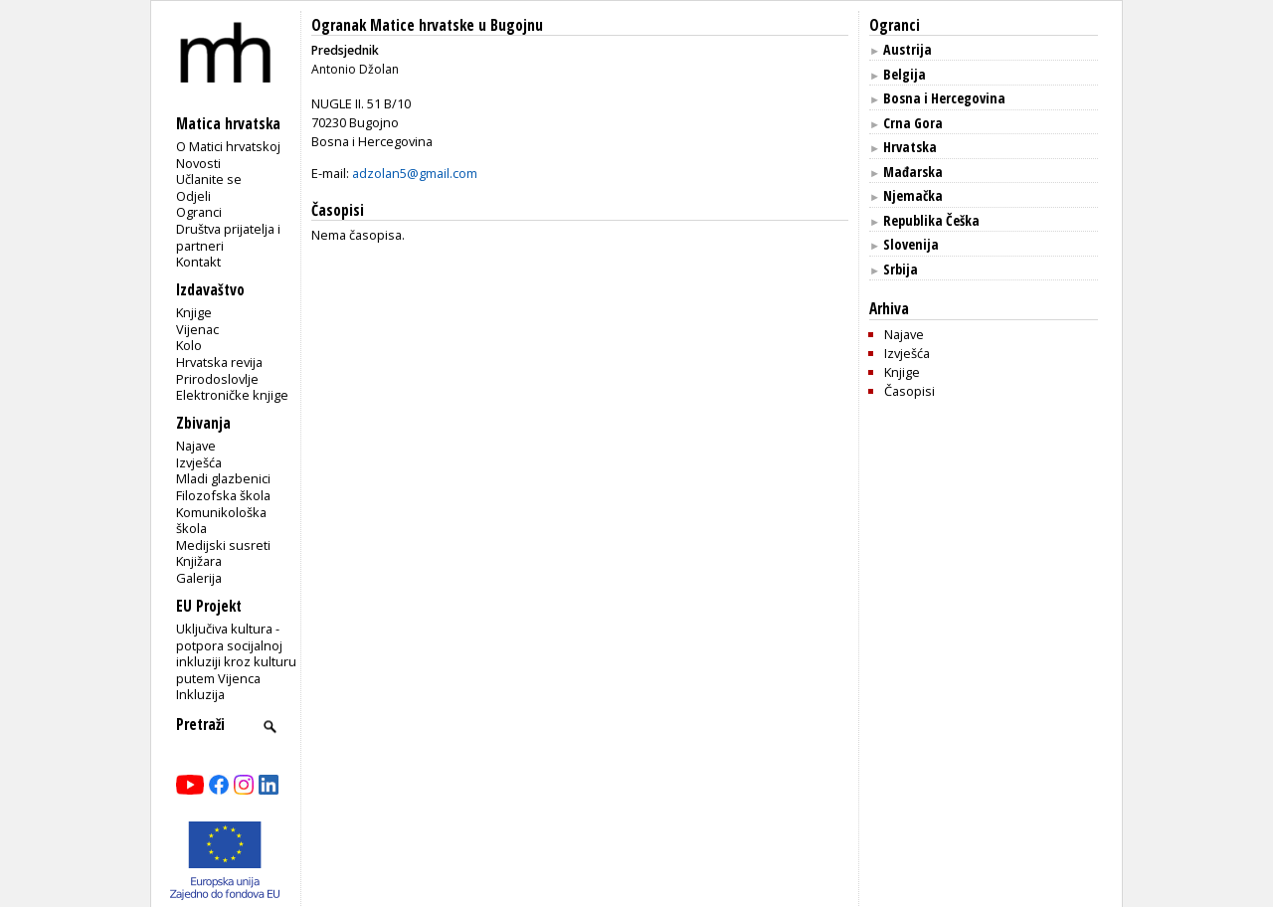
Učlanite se (209, 179)
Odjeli (193, 196)
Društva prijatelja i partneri (228, 237)
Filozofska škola (223, 495)
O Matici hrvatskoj (228, 146)
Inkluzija (200, 694)
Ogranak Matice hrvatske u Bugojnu (427, 25)
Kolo (189, 345)
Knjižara (199, 561)
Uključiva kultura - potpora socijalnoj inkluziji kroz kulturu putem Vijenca (236, 653)
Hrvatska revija (219, 362)
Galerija (199, 578)
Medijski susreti (223, 545)
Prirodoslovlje (217, 379)
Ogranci (199, 212)
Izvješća (199, 462)
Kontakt (198, 262)
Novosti (198, 163)
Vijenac (197, 329)
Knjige (194, 312)
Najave (196, 445)
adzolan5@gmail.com (414, 173)
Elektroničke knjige (232, 395)
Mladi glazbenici (223, 478)
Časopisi (909, 391)
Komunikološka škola (221, 520)
